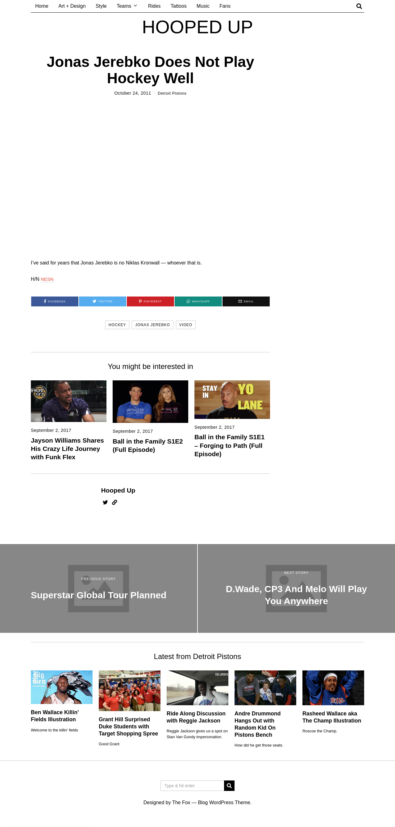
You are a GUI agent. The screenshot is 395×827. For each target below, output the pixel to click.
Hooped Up (118, 490)
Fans (225, 6)
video (185, 325)
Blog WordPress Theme (224, 802)
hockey (117, 325)
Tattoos (179, 6)
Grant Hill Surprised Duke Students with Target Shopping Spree (128, 726)
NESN (47, 279)
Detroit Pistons (172, 93)
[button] (229, 785)
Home (41, 6)
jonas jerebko (152, 325)
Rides (154, 6)
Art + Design (71, 6)
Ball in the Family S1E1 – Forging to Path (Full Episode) (229, 445)
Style (101, 6)
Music (203, 6)
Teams (124, 6)
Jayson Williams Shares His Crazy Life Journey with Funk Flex (67, 449)
